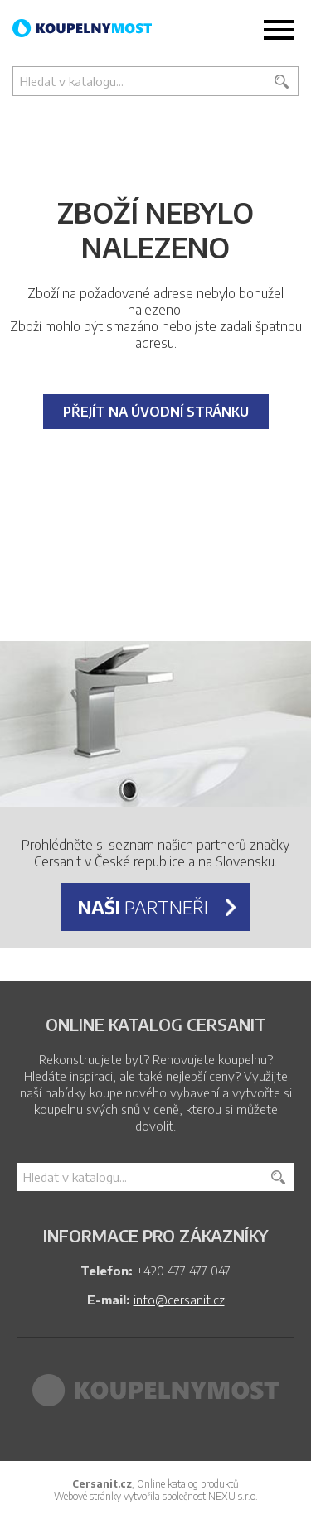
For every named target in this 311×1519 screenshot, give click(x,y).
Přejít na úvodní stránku (156, 411)
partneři (143, 907)
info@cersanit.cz (179, 1299)
